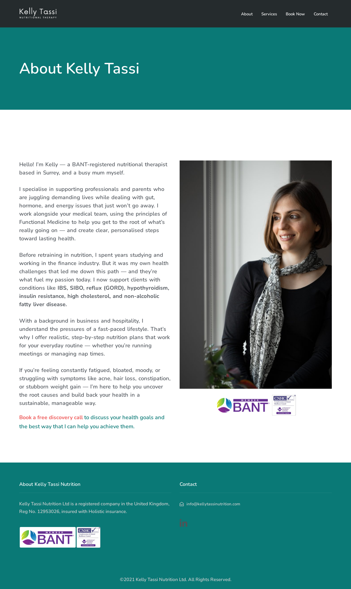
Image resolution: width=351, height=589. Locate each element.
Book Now (295, 14)
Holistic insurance (107, 511)
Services (269, 14)
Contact (321, 14)
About (247, 14)
